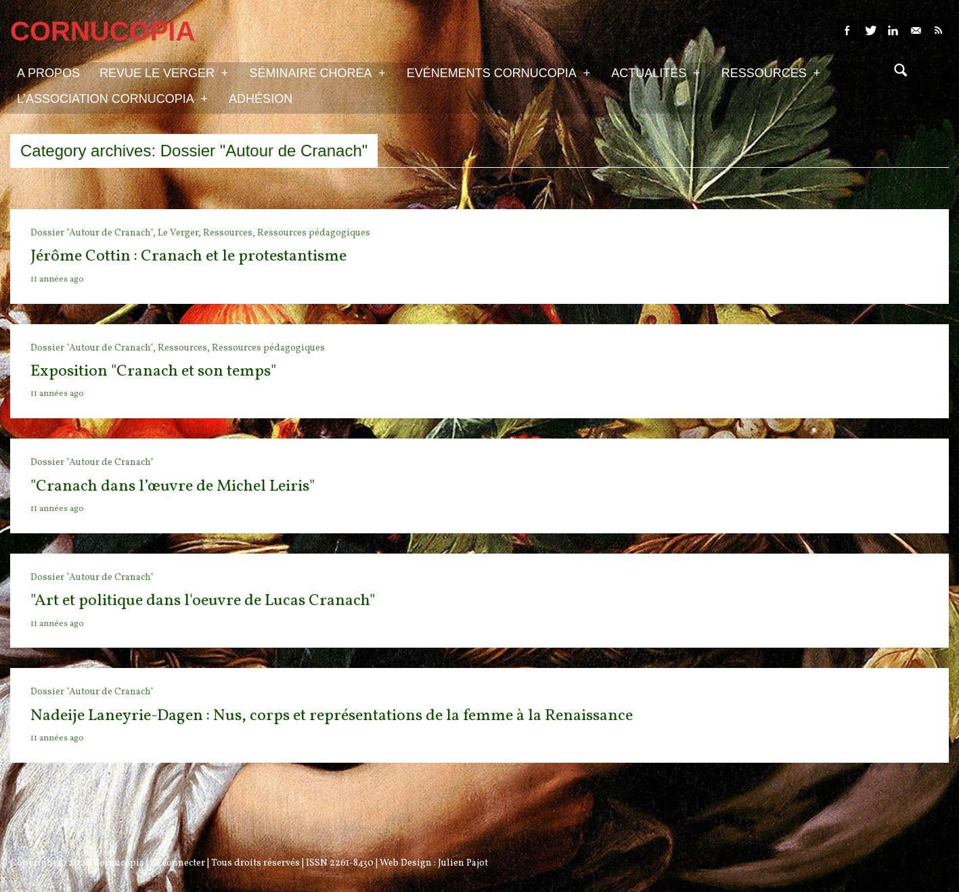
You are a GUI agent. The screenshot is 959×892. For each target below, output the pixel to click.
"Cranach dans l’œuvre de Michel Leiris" (172, 486)
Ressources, (230, 233)
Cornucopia (118, 863)
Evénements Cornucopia (498, 72)
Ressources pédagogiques (313, 233)
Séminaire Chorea (317, 72)
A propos (48, 73)
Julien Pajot (463, 863)
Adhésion (260, 99)
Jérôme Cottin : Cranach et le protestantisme (188, 256)
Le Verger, (180, 233)
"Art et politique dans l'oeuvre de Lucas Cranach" (202, 600)
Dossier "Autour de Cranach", (94, 233)
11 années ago (57, 279)
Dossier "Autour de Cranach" (92, 462)
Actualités (655, 72)
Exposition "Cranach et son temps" (153, 371)
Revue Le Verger (163, 72)
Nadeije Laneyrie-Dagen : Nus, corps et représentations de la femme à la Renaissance (331, 716)
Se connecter (177, 863)
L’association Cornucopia (112, 98)
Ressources (770, 72)
